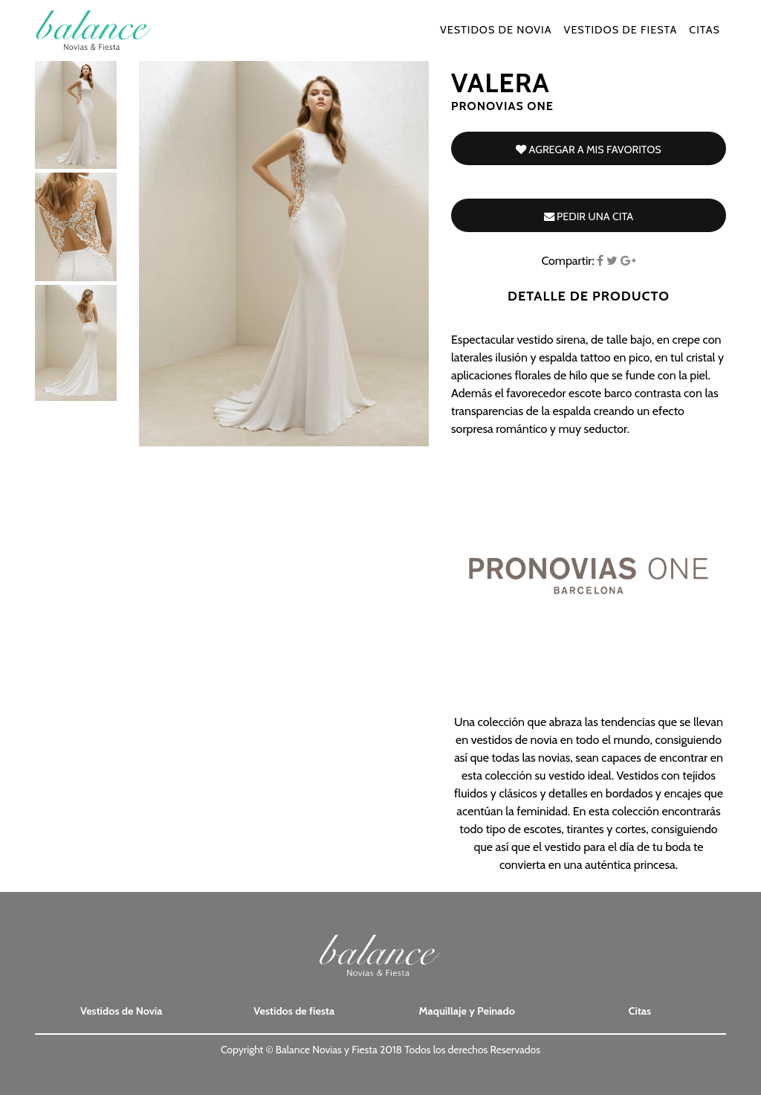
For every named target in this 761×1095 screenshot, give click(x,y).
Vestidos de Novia (496, 38)
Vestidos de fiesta (621, 38)
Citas (704, 38)
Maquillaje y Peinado (467, 1011)
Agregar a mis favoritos (588, 149)
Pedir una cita (588, 216)
